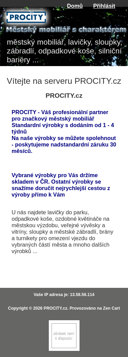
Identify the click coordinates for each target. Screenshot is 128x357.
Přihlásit (104, 6)
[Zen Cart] (64, 349)
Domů (75, 6)
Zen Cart (111, 308)
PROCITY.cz (55, 308)
